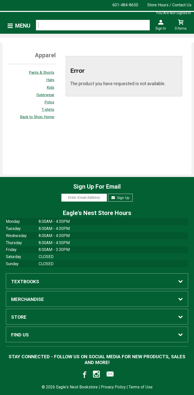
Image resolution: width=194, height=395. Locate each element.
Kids (50, 87)
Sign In (160, 28)
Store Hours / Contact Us (169, 5)
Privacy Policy (113, 387)
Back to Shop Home (37, 117)
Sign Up (120, 198)
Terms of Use (141, 387)
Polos (49, 102)
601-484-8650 (125, 5)
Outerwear (45, 95)
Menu (22, 26)
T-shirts (48, 109)
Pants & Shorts (41, 72)
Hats (50, 80)
